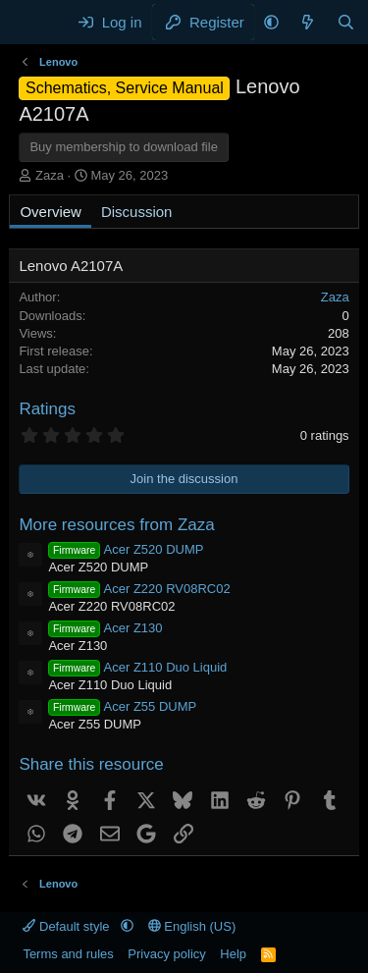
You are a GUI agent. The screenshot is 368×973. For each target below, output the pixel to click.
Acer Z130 (105, 628)
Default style (68, 926)
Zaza (49, 175)
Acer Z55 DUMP (122, 706)
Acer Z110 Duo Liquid (137, 667)
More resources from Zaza (116, 524)
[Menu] (36, 22)
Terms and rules (68, 953)
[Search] (346, 22)
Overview (50, 211)
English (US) (192, 926)
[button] (271, 22)
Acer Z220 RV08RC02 (139, 588)
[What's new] (308, 22)
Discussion (137, 211)
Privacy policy (166, 953)
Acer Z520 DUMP (125, 549)
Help (233, 953)
